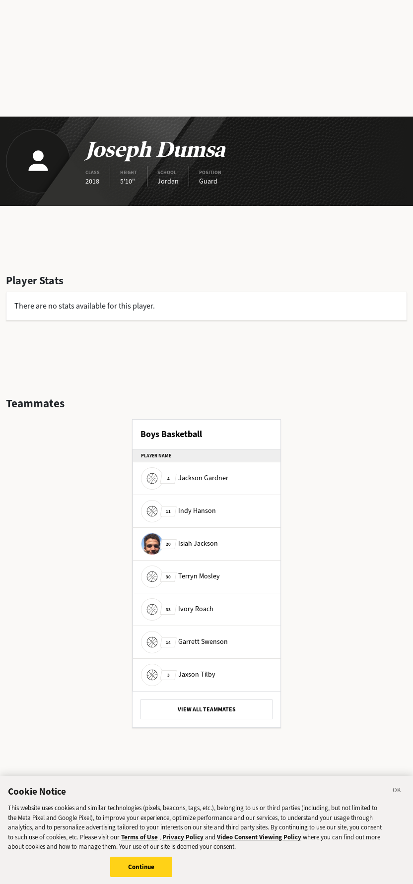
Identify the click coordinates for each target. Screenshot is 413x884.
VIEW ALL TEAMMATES (207, 709)
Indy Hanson (178, 510)
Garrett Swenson (184, 641)
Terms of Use (139, 841)
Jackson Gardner (184, 478)
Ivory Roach (177, 609)
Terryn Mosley (180, 576)
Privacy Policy (183, 841)
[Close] (397, 796)
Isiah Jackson (179, 543)
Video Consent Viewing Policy (259, 841)
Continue (141, 871)
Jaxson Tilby (178, 674)
